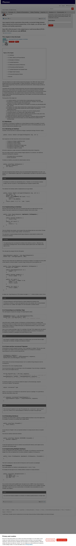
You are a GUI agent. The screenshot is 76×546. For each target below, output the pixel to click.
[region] (38, 540)
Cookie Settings (50, 540)
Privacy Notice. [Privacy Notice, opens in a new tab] (29, 544)
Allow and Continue (61, 540)
